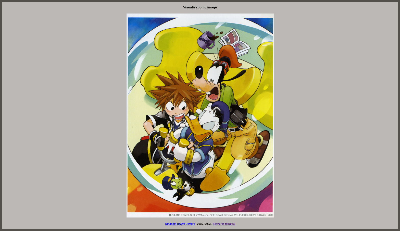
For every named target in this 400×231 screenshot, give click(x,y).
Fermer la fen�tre (224, 224)
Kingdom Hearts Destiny (180, 224)
